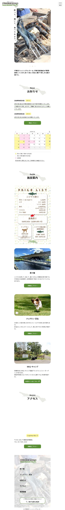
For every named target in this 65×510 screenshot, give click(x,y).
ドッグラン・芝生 (26, 474)
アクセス (23, 486)
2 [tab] (32, 66)
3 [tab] (35, 66)
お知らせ (23, 480)
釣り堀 (22, 469)
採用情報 (23, 492)
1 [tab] (30, 66)
